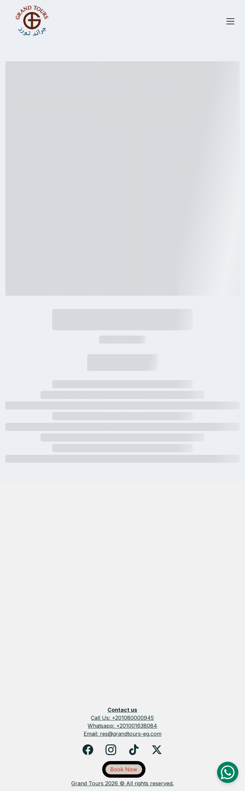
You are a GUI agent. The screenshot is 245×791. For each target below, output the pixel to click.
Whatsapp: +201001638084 (122, 725)
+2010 (119, 717)
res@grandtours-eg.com (130, 733)
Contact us (122, 709)
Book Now (123, 769)
